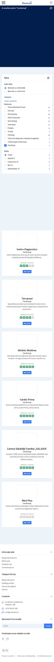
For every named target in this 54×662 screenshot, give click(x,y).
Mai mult (27, 271)
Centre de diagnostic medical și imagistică (27, 138)
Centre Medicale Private (27, 107)
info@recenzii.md (11, 612)
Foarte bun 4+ (27, 162)
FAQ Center (6, 561)
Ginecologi (27, 125)
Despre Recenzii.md (9, 558)
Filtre (6, 78)
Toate (27, 155)
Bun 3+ (27, 165)
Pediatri (27, 128)
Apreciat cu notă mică (15, 91)
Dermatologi (27, 121)
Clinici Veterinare (27, 118)
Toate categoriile (10, 101)
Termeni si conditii (8, 656)
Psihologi (27, 135)
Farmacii (27, 111)
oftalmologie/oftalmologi (27, 142)
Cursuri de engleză (9, 586)
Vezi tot (5, 590)
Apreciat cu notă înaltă (15, 88)
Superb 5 (27, 158)
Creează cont (7, 564)
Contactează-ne (8, 567)
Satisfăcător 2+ (27, 169)
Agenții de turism (8, 580)
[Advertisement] (27, 37)
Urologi (27, 131)
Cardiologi (27, 145)
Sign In (51, 3)
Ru (4, 650)
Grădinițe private (8, 583)
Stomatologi (27, 114)
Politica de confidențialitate (26, 656)
